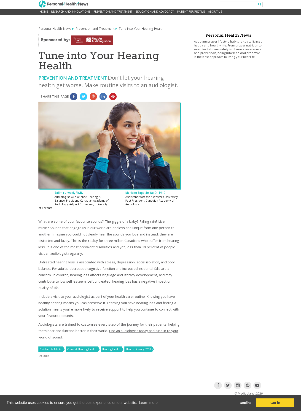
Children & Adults (50, 349)
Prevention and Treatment (113, 12)
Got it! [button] (275, 403)
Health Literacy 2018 (138, 349)
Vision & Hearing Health (81, 349)
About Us (215, 12)
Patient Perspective (191, 12)
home (44, 12)
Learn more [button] (148, 403)
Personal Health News (54, 28)
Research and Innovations (70, 12)
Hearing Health (111, 349)
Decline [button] (245, 403)
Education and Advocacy (155, 12)
